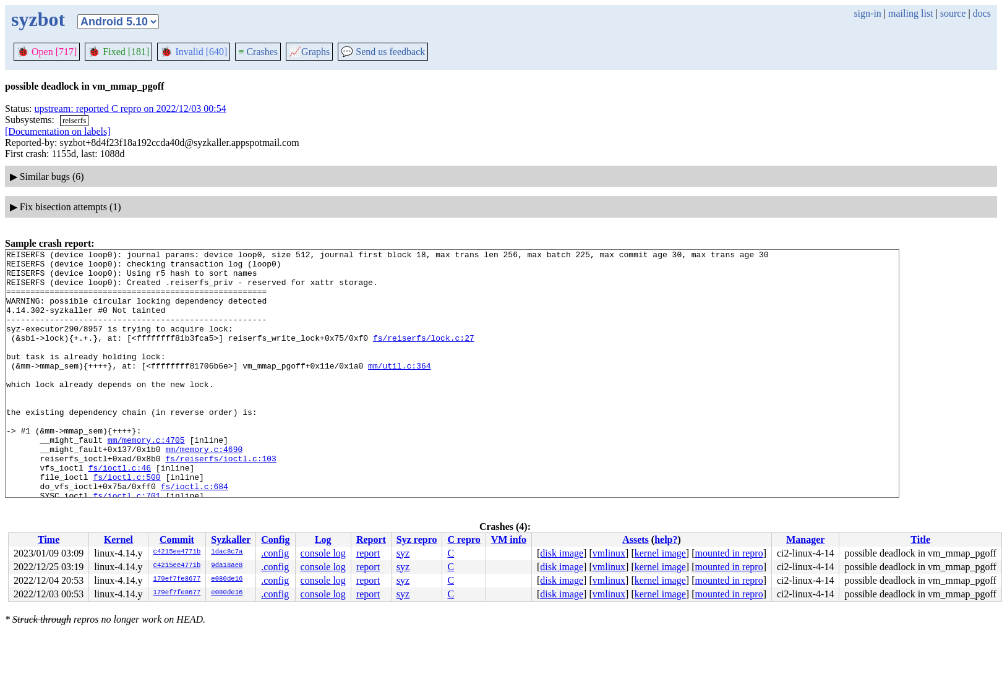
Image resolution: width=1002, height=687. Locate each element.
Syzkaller (230, 539)
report (368, 553)
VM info (508, 539)
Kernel (118, 539)
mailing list (910, 13)
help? (665, 539)
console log (323, 553)
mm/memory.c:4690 (203, 489)
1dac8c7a (226, 552)
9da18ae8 (226, 565)
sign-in (867, 13)
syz (402, 553)
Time (48, 539)
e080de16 (226, 579)
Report (371, 539)
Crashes (258, 51)
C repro (463, 539)
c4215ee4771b (177, 552)
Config (275, 539)
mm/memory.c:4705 (146, 478)
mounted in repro (729, 553)
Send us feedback (383, 51)
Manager (805, 539)
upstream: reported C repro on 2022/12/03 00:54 (130, 108)
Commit (177, 539)
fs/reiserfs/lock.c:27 (423, 356)
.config (275, 553)
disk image (561, 553)
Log (323, 539)
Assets (635, 539)
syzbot (38, 19)
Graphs (309, 51)
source (953, 13)
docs (982, 13)
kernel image (660, 553)
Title (920, 539)
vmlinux (609, 553)
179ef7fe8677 (177, 579)
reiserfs (74, 120)
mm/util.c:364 (399, 389)
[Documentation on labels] (58, 131)
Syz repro (416, 539)
